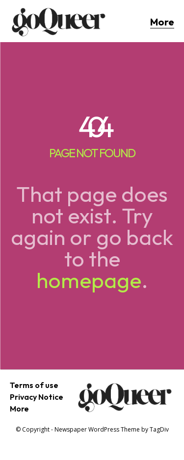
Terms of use (34, 385)
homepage (88, 279)
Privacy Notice (36, 397)
